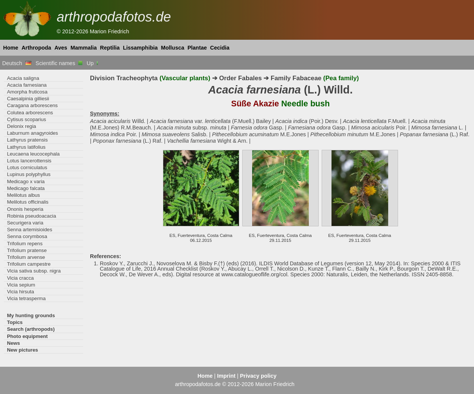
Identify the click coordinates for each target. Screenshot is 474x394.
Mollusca (172, 48)
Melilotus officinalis (27, 202)
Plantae (197, 48)
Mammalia (83, 48)
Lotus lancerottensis (29, 161)
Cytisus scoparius (26, 119)
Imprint (226, 376)
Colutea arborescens (30, 112)
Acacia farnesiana (26, 85)
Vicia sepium (21, 285)
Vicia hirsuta (20, 291)
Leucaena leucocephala (33, 154)
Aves (60, 48)
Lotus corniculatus (27, 167)
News (13, 343)
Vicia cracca (20, 278)
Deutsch (16, 63)
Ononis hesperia (25, 209)
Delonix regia (21, 126)
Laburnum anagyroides (32, 133)
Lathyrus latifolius (26, 147)
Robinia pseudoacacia (31, 216)
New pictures (22, 350)
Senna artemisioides (29, 229)
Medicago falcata (26, 188)
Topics (15, 322)
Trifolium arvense (26, 257)
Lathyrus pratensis (27, 140)
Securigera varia (25, 223)
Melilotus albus (23, 195)
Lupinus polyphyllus (28, 174)
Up (93, 63)
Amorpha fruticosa (27, 92)
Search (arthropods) (30, 329)
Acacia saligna (23, 78)
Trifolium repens (24, 243)
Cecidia (219, 48)
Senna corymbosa (27, 236)
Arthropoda (36, 48)
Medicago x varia (26, 181)
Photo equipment (27, 336)
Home (10, 48)
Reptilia (110, 48)
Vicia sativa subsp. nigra (33, 271)
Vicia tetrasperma (26, 298)
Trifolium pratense (26, 250)
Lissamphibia (140, 48)
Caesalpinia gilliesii (28, 98)
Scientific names (59, 63)
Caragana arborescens (32, 105)
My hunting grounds (31, 315)
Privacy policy (258, 376)
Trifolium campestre (28, 264)
